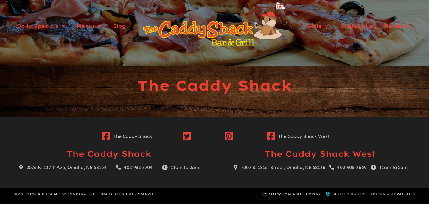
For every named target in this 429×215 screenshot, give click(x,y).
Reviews (396, 26)
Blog (119, 26)
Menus (89, 26)
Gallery (317, 26)
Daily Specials (41, 26)
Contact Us (356, 26)
